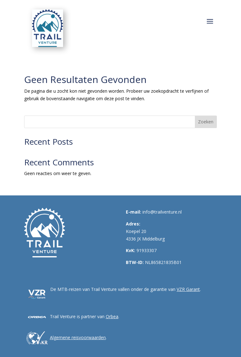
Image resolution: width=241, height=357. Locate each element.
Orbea (112, 316)
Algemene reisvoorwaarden (78, 337)
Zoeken (205, 122)
